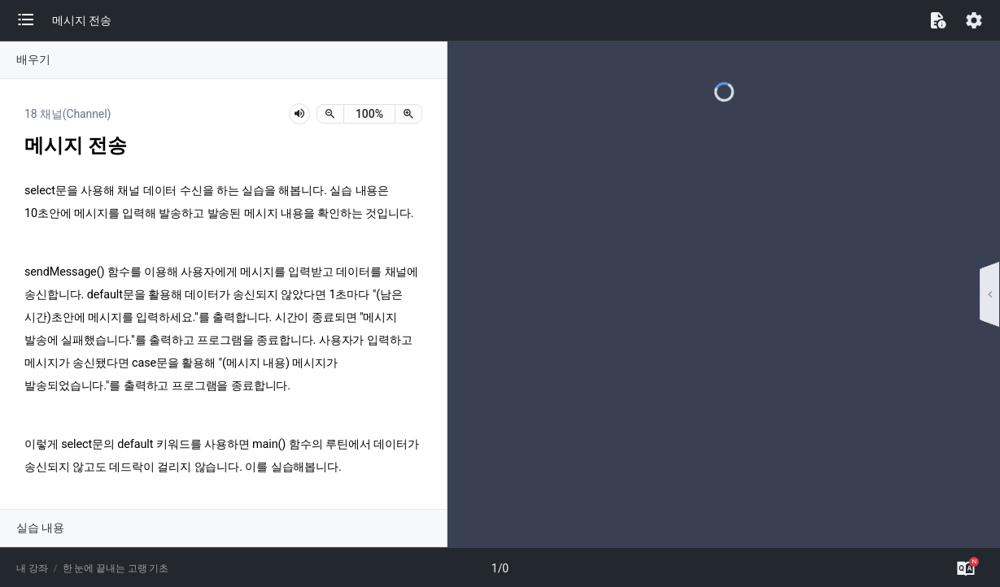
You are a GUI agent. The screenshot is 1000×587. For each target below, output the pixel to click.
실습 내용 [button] (40, 527)
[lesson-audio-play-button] (299, 113)
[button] (34, 20)
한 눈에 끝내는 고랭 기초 (116, 568)
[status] (369, 114)
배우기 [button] (33, 59)
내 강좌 (32, 568)
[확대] (408, 114)
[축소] (330, 114)
